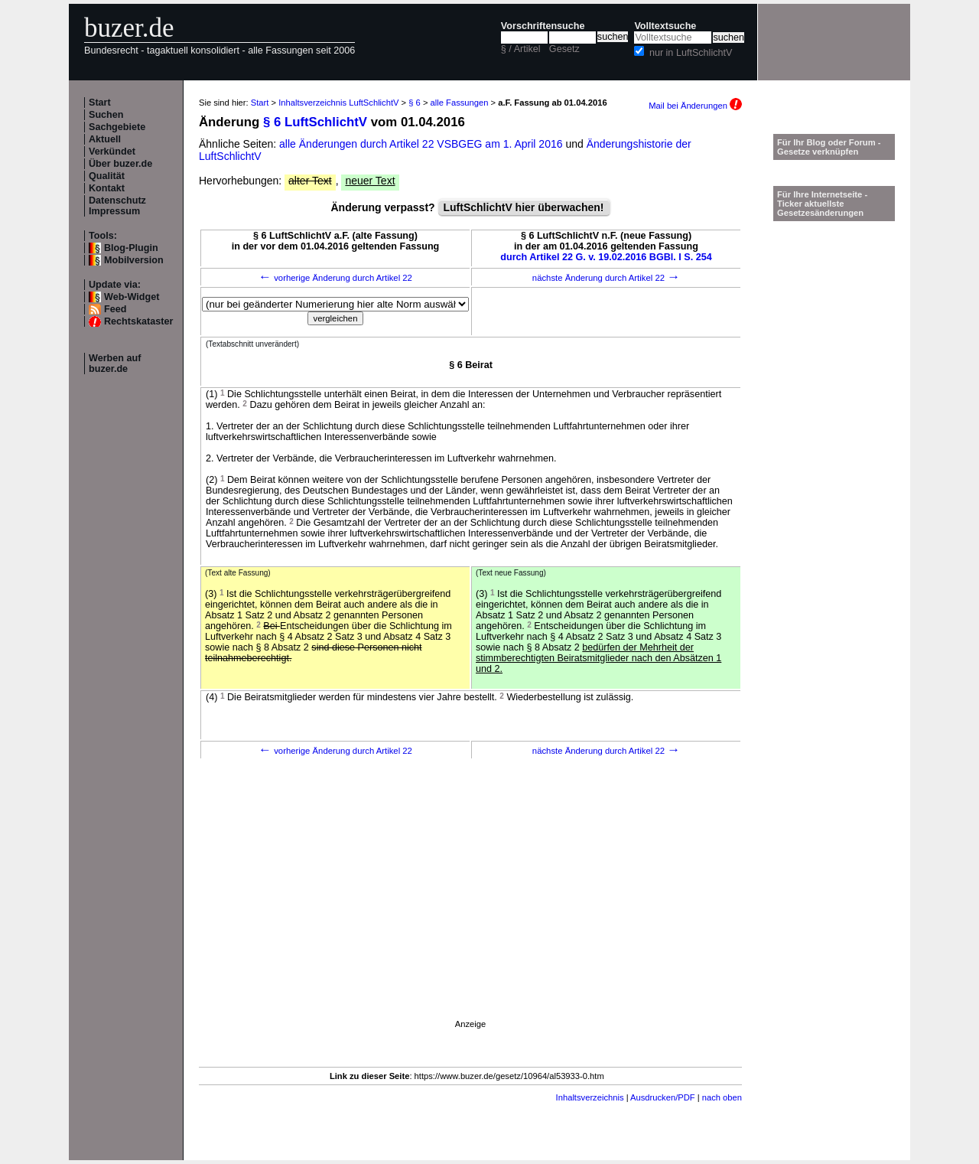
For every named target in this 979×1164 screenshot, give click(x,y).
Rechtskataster (138, 321)
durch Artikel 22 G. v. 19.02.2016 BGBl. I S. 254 (606, 257)
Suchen (106, 114)
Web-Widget (131, 297)
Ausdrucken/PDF (662, 1097)
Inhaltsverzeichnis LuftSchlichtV (338, 102)
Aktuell (105, 139)
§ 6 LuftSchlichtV (315, 122)
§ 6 (414, 102)
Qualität (107, 176)
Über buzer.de (120, 163)
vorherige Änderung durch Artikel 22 (335, 277)
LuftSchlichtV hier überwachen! (524, 207)
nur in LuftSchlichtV (691, 52)
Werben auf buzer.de (115, 363)
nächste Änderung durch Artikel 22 (606, 277)
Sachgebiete (117, 127)
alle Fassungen (460, 102)
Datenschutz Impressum (117, 206)
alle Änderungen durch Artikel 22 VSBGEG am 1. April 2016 (422, 144)
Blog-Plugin (131, 248)
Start (100, 102)
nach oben (722, 1097)
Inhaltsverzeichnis (590, 1097)
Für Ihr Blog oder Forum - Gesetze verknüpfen (829, 147)
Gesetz (564, 49)
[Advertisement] (470, 910)
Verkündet (112, 151)
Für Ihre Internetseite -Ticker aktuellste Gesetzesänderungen (822, 203)
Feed (115, 309)
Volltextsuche (665, 26)
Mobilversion (134, 260)
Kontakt (107, 188)
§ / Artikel (521, 49)
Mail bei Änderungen (695, 105)
